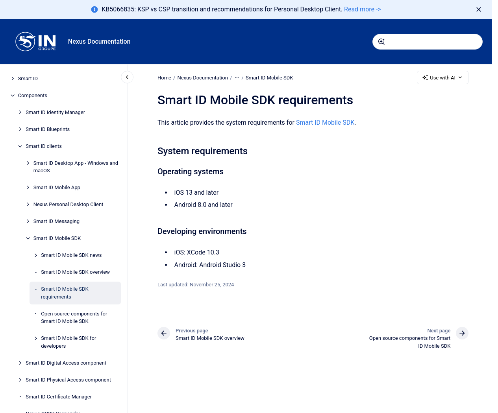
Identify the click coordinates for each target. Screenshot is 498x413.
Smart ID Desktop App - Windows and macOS (75, 167)
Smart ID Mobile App (56, 187)
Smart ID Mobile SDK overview (75, 272)
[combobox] (427, 41)
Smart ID (28, 78)
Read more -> (362, 9)
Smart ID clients (44, 146)
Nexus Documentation (99, 41)
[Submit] (381, 41)
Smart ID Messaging (56, 221)
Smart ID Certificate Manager (59, 397)
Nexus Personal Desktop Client (68, 204)
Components (32, 95)
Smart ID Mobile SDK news (71, 255)
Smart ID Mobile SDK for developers (68, 342)
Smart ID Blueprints (48, 129)
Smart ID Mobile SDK (57, 238)
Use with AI (442, 77)
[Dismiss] (478, 9)
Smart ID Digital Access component (66, 363)
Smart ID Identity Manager (55, 112)
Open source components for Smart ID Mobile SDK (74, 317)
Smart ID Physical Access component (68, 380)
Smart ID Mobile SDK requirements (65, 293)
